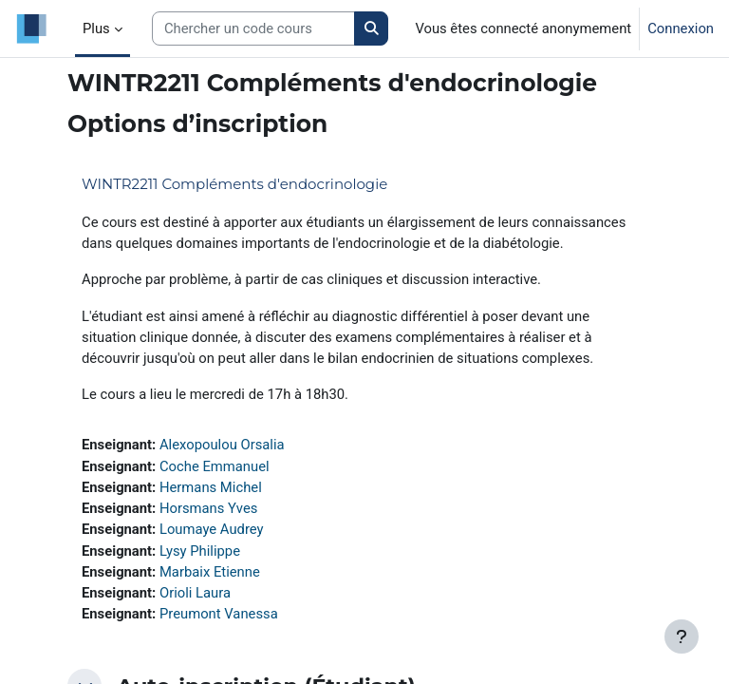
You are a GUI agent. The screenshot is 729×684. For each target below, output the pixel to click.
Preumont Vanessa (218, 613)
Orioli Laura (195, 592)
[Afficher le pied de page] (681, 636)
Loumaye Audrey (211, 529)
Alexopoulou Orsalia (222, 444)
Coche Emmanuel (214, 466)
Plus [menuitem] (96, 28)
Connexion (680, 28)
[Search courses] (253, 28)
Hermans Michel (210, 487)
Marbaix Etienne (209, 571)
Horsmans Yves (208, 508)
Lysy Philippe (199, 551)
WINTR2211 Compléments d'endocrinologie (234, 184)
